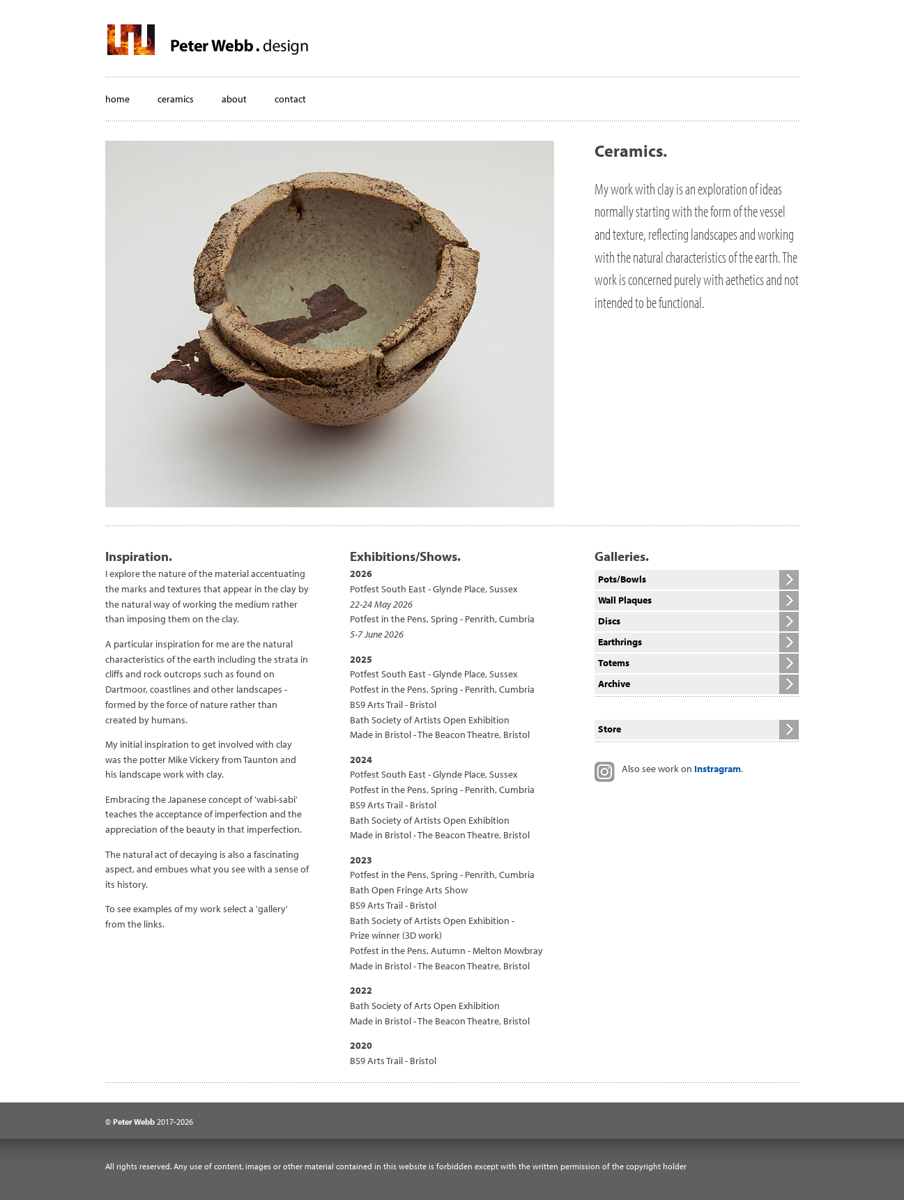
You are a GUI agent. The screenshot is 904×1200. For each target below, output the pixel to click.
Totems (613, 662)
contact (290, 99)
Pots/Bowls (622, 579)
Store (609, 729)
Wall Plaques (625, 600)
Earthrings (620, 642)
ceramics (176, 99)
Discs (609, 621)
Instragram (717, 768)
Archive (614, 683)
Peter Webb (134, 1121)
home (117, 99)
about (234, 99)
